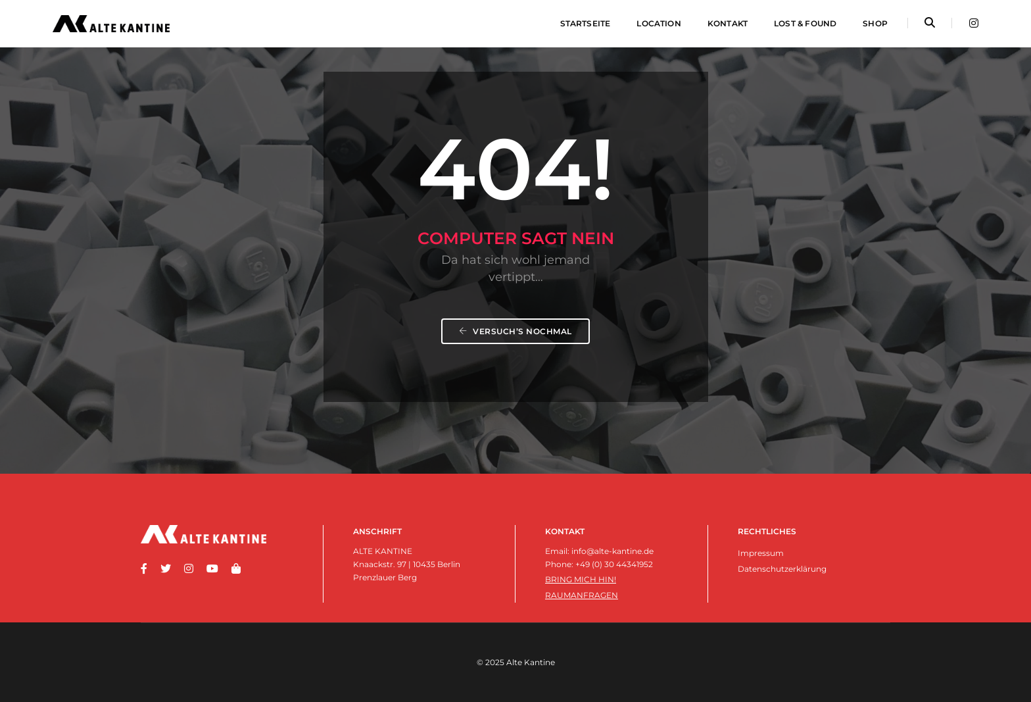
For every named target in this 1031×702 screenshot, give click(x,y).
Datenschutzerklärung (782, 569)
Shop (875, 23)
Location (658, 23)
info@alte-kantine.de (612, 551)
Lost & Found (805, 23)
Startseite (585, 23)
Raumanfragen (581, 595)
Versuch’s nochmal (515, 331)
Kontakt (727, 23)
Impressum (761, 553)
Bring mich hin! (580, 579)
